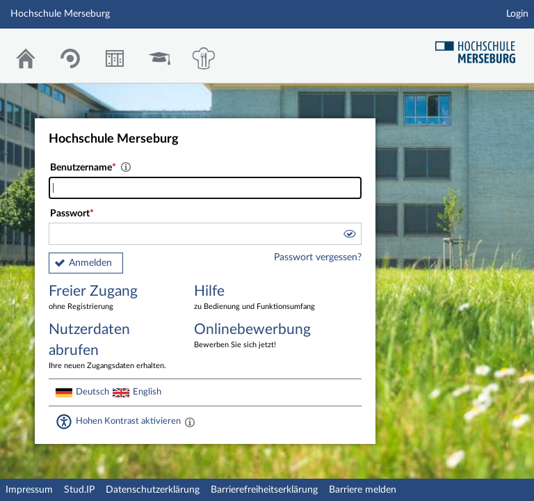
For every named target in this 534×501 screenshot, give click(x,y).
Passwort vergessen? (318, 257)
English (147, 392)
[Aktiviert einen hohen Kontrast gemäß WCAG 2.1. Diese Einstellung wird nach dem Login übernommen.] (189, 421)
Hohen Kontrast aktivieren (128, 421)
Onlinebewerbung (256, 336)
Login (517, 14)
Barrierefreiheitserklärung (264, 490)
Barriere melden (362, 490)
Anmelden (90, 263)
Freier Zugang (111, 298)
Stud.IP (79, 490)
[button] (349, 236)
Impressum (29, 490)
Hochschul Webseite (480, 47)
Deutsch (92, 392)
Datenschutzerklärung (153, 490)
